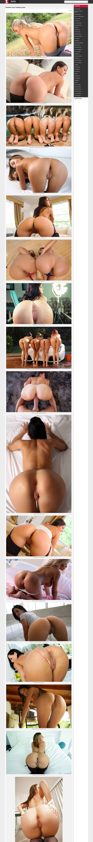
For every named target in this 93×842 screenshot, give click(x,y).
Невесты (76, 82)
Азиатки (75, 73)
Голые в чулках (77, 18)
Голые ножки (76, 20)
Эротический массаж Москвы (78, 11)
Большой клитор (77, 86)
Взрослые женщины (78, 36)
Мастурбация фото (78, 25)
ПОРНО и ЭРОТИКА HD (79, 16)
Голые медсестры (77, 47)
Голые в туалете (77, 84)
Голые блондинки (77, 93)
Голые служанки (77, 51)
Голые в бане (76, 71)
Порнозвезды (77, 75)
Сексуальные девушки (78, 42)
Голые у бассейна (77, 60)
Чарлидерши (76, 53)
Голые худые (76, 38)
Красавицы (76, 27)
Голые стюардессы (78, 49)
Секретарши (76, 40)
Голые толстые (77, 31)
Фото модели (76, 69)
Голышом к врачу (77, 91)
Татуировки (76, 80)
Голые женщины (77, 14)
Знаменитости (77, 29)
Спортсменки (76, 58)
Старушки (76, 64)
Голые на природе (77, 62)
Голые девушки (77, 8)
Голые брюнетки (77, 95)
